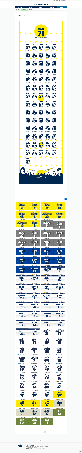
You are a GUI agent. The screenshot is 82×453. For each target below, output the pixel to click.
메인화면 (54, 0)
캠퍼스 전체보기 (63, 0)
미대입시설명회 (58, 0)
